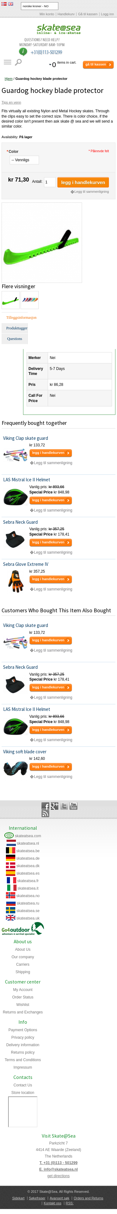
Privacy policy (22, 1037)
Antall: (37, 181)
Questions (14, 339)
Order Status (22, 997)
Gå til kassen (87, 14)
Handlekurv (66, 14)
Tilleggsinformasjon (17, 317)
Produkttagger (16, 328)
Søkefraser (37, 1198)
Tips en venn (11, 102)
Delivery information (22, 1045)
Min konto (47, 14)
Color (12, 151)
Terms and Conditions (23, 1060)
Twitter (64, 806)
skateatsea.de (28, 858)
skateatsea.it (27, 888)
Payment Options (22, 1030)
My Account (22, 990)
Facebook (45, 806)
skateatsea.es (28, 873)
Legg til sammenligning (92, 191)
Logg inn (107, 14)
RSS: (70, 1203)
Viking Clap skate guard (25, 438)
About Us (22, 949)
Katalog (7, 62)
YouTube (73, 806)
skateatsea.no (28, 896)
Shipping (23, 972)
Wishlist (22, 1005)
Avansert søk (59, 1198)
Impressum (22, 1067)
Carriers (23, 964)
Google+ (55, 806)
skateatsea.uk (28, 918)
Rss (45, 813)
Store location (22, 1092)
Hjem (8, 78)
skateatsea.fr (28, 881)
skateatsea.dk (28, 866)
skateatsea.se (28, 911)
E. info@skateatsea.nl (58, 1169)
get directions (58, 1176)
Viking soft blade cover (24, 752)
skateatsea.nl (28, 843)
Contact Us (22, 1085)
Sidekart (18, 1198)
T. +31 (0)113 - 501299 (59, 1163)
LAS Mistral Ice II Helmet (26, 480)
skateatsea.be (28, 851)
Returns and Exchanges (23, 1012)
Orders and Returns (88, 1198)
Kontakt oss (52, 1203)
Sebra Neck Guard (20, 522)
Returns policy (23, 1052)
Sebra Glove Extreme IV (25, 564)
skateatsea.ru (28, 903)
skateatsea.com (28, 836)
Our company (23, 957)
